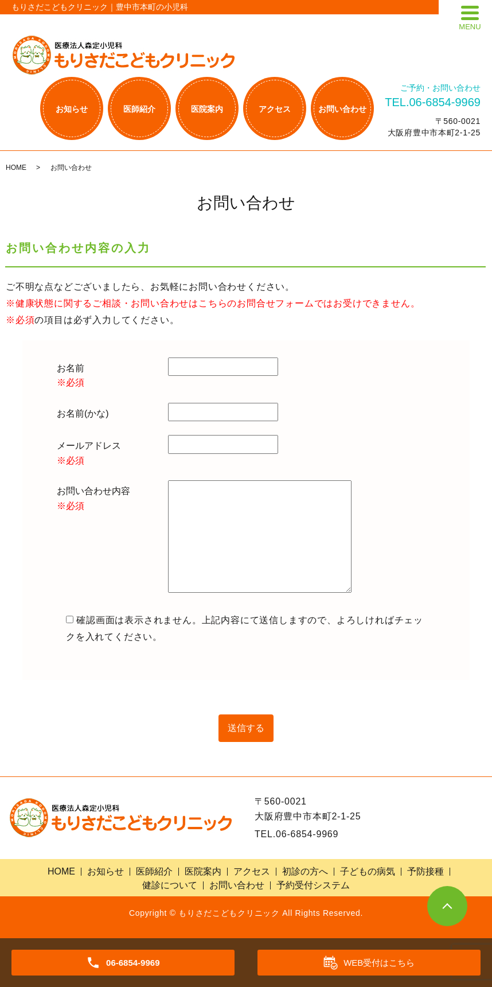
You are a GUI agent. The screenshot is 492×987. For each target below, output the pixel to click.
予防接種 (425, 871)
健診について (169, 885)
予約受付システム (313, 885)
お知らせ (72, 109)
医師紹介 (139, 109)
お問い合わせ (342, 109)
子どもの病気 (367, 871)
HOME (16, 168)
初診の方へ (305, 871)
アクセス (275, 109)
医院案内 (207, 109)
